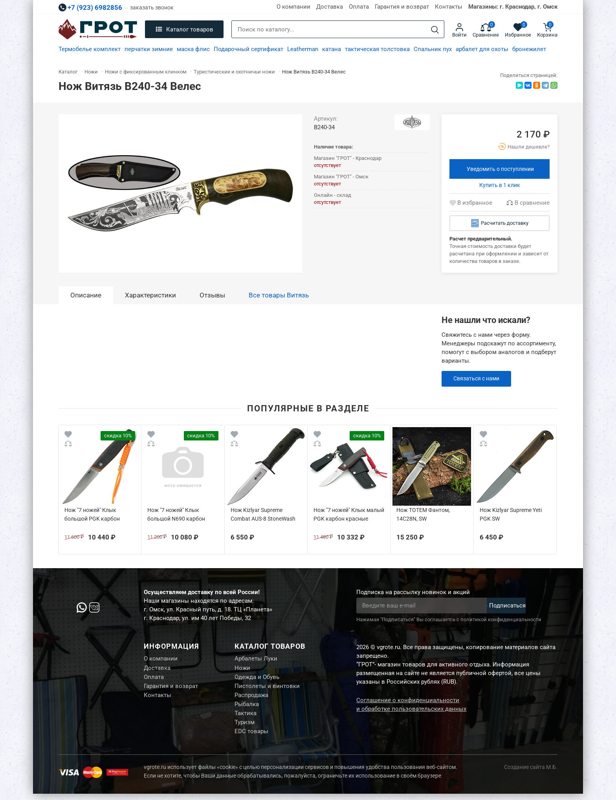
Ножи (242, 668)
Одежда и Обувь (257, 678)
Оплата (359, 6)
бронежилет (529, 49)
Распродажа (251, 698)
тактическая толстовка (377, 49)
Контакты (448, 6)
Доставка (329, 6)
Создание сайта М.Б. (530, 773)
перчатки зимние (149, 49)
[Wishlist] (68, 435)
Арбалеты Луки (256, 658)
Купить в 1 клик (499, 185)
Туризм (245, 727)
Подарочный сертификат (248, 49)
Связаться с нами (478, 378)
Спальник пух (433, 49)
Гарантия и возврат (402, 6)
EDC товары (251, 737)
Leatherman (302, 49)
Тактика (246, 717)
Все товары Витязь (279, 295)
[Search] (435, 30)
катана (331, 49)
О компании (293, 6)
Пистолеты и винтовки (267, 688)
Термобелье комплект (90, 49)
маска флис (193, 49)
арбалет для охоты (482, 49)
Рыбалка (247, 708)
